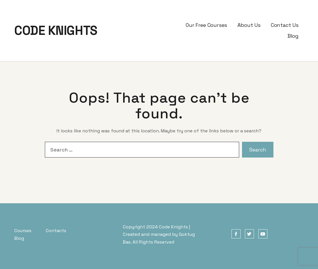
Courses (22, 231)
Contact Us (285, 25)
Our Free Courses (206, 25)
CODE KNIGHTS (55, 31)
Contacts (56, 231)
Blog (293, 36)
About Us (249, 25)
